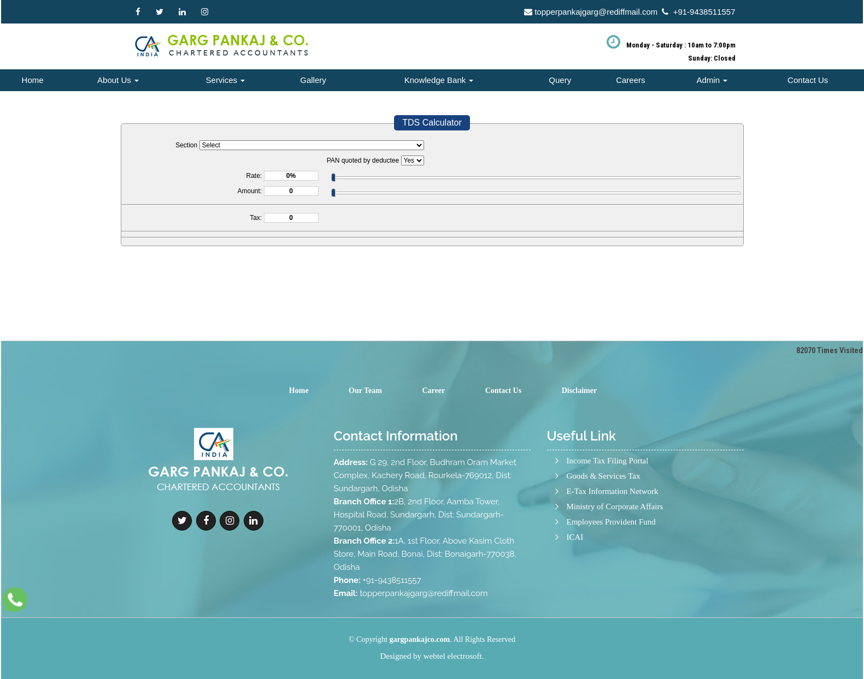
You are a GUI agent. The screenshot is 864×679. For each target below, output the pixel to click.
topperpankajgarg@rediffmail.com (595, 11)
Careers (630, 80)
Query (560, 80)
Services (225, 80)
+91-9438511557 (704, 11)
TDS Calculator (431, 122)
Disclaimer (579, 390)
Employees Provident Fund (611, 575)
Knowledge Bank (439, 80)
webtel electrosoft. (454, 656)
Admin (712, 80)
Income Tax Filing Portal (608, 514)
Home (33, 80)
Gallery (313, 80)
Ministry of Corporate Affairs (615, 560)
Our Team (365, 390)
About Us (118, 80)
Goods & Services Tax (603, 530)
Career (433, 390)
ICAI (575, 591)
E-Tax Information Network (613, 545)
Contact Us (807, 80)
